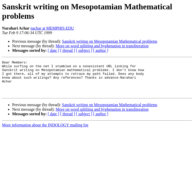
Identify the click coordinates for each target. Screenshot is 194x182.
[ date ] (53, 50)
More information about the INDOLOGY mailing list (45, 132)
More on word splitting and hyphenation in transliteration (102, 46)
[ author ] (100, 50)
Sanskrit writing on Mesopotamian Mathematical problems (109, 41)
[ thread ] (67, 50)
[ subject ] (84, 50)
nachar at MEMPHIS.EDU (52, 28)
